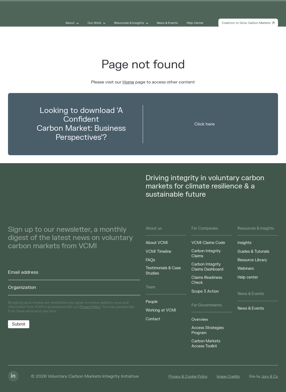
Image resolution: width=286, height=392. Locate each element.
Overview (199, 319)
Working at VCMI (161, 310)
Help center (248, 277)
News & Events (167, 23)
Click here (204, 124)
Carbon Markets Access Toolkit (205, 344)
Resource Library (252, 260)
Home (128, 82)
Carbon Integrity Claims (206, 254)
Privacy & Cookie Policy (188, 376)
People (152, 302)
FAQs (150, 260)
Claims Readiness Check (206, 280)
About (70, 23)
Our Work (94, 23)
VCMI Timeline (158, 251)
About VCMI (157, 243)
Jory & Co (270, 376)
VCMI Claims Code (208, 243)
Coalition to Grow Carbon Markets (248, 23)
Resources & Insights (129, 23)
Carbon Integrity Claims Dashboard (207, 267)
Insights (244, 243)
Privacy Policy (89, 307)
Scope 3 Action (205, 291)
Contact (153, 319)
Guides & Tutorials (253, 251)
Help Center (195, 23)
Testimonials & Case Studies (163, 271)
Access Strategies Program (207, 330)
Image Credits (228, 376)
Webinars (246, 268)
